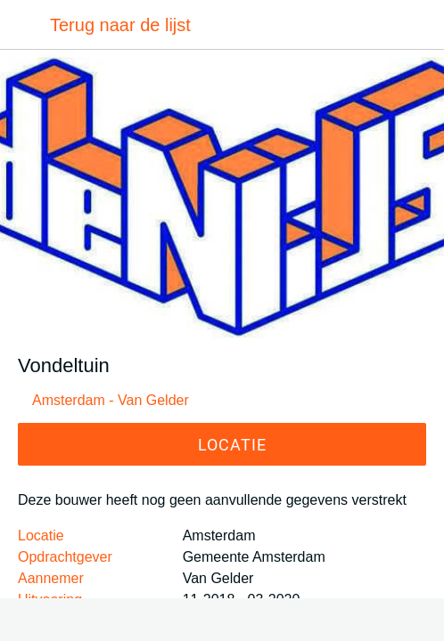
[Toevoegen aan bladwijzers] (222, 619)
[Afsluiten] (25, 25)
